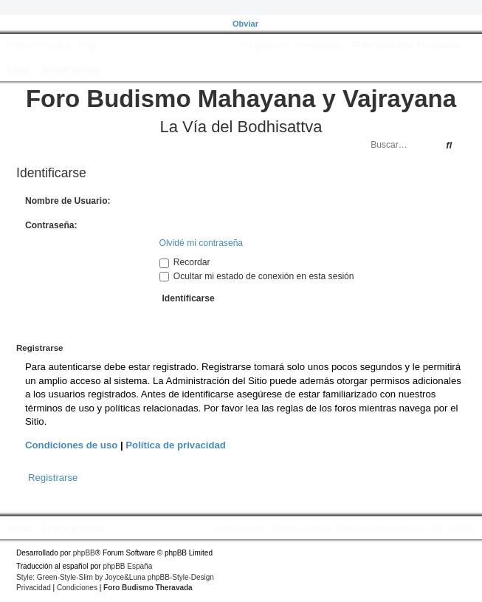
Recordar (184, 262)
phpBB (84, 553)
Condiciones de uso (71, 445)
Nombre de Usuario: (68, 201)
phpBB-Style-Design (181, 577)
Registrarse (53, 477)
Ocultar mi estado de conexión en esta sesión (256, 276)
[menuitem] (85, 46)
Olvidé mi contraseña (201, 243)
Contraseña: (51, 225)
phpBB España (127, 566)
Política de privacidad (175, 445)
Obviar (245, 23)
